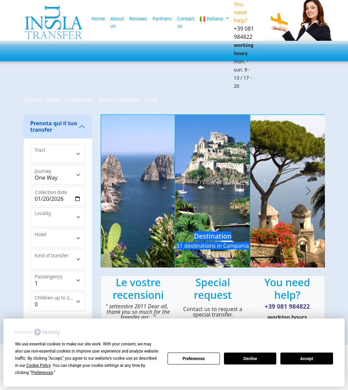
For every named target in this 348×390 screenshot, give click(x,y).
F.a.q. (151, 99)
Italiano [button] (212, 18)
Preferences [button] (42, 372)
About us (117, 22)
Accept (306, 358)
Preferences (193, 358)
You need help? (287, 288)
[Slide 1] (194, 258)
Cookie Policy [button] (38, 365)
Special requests (118, 99)
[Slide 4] (231, 258)
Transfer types (41, 99)
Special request (213, 288)
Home (98, 18)
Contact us (185, 22)
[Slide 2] (207, 258)
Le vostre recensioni (138, 288)
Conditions (78, 99)
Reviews (138, 18)
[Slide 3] (219, 258)
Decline (250, 358)
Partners (162, 18)
